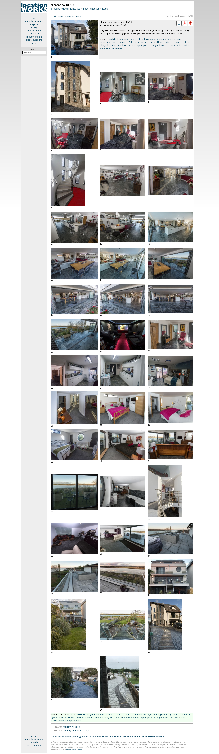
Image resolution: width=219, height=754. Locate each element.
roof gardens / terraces (162, 45)
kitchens (188, 42)
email (138, 736)
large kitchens (108, 45)
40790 (105, 8)
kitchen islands (173, 42)
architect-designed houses (123, 38)
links (34, 42)
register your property (34, 745)
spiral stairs (183, 45)
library (34, 27)
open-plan (142, 45)
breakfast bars (147, 38)
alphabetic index (34, 21)
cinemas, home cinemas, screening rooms (146, 714)
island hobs (157, 42)
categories (34, 24)
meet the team (34, 36)
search (34, 742)
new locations (34, 30)
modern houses (91, 8)
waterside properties (111, 48)
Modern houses (71, 726)
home (34, 18)
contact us (34, 33)
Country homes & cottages (77, 730)
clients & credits (34, 39)
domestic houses (71, 8)
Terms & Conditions (74, 749)
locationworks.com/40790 (179, 15)
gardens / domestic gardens (134, 42)
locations (55, 8)
